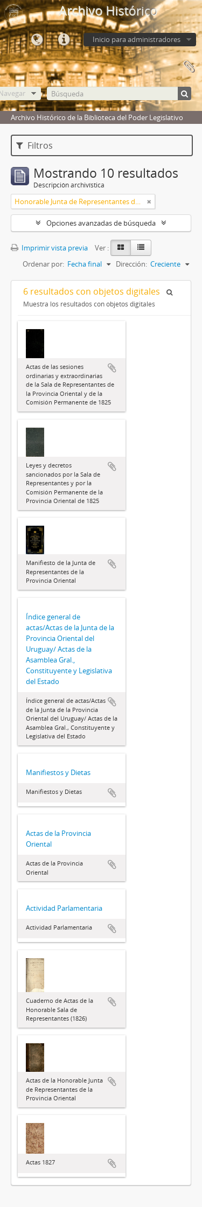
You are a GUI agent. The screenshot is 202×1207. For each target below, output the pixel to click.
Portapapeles (188, 66)
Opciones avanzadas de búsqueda (101, 223)
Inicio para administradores (136, 39)
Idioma (36, 39)
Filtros (34, 145)
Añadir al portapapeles (112, 367)
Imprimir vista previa (49, 248)
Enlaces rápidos (63, 39)
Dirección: (131, 264)
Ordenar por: (43, 264)
